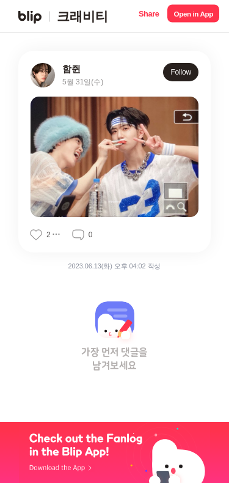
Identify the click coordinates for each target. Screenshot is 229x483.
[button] (149, 16)
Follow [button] (180, 72)
